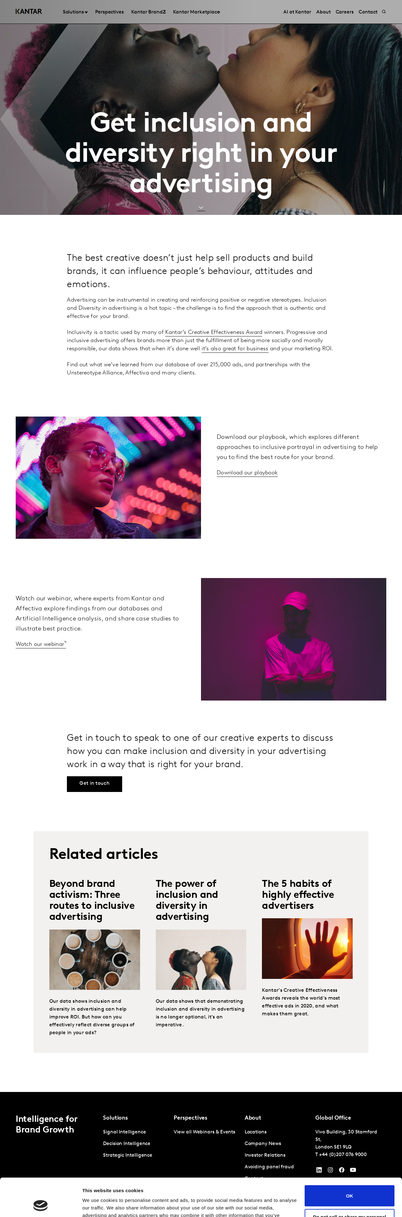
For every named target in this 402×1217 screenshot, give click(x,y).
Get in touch (94, 783)
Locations (256, 1132)
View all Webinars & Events (204, 1132)
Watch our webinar (40, 644)
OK (349, 1160)
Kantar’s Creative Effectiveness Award (213, 333)
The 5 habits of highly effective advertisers (298, 895)
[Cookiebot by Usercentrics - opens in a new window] (40, 1204)
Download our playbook (247, 473)
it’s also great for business (235, 349)
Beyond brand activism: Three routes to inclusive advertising (92, 901)
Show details (96, 1204)
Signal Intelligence (124, 1132)
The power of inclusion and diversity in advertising (187, 901)
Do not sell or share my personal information (349, 1183)
